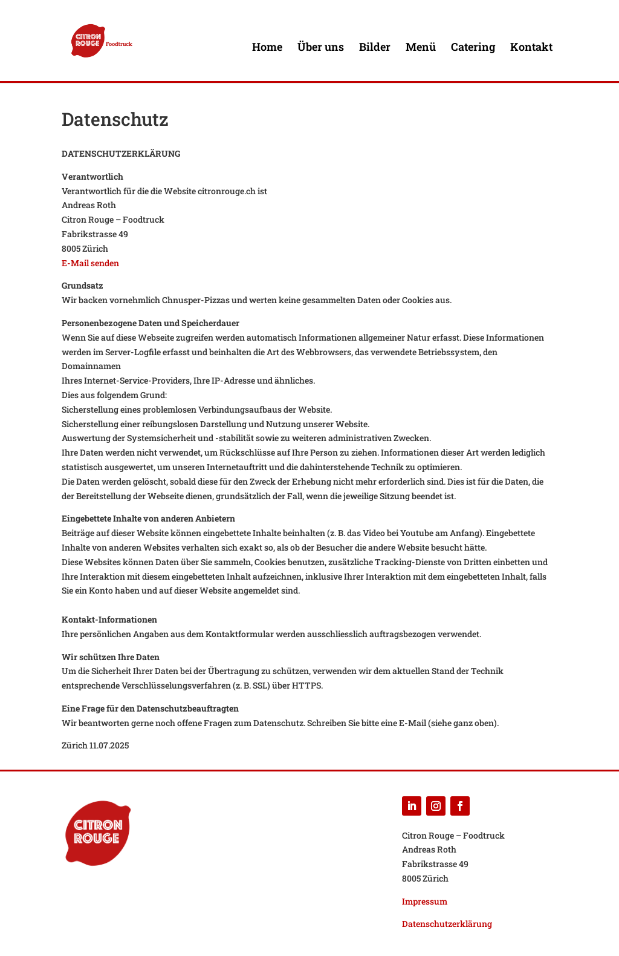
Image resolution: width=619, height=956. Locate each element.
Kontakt (531, 48)
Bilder (375, 48)
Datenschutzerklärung (447, 923)
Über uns (320, 48)
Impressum (424, 901)
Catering (473, 48)
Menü (421, 48)
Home (267, 48)
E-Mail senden (90, 263)
